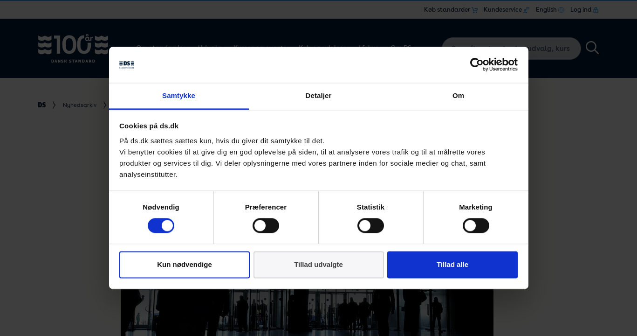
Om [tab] (458, 95)
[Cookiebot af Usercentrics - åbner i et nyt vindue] (477, 65)
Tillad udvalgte (318, 264)
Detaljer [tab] (319, 95)
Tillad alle (452, 264)
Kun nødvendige (184, 264)
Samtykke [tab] (178, 95)
